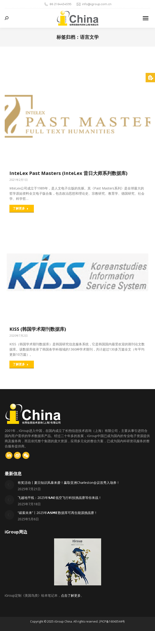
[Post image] (9, 484)
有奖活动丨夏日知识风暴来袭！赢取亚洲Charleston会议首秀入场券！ (69, 482)
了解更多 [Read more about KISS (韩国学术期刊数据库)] (20, 364)
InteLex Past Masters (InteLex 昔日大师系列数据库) (68, 173)
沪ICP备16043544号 (112, 621)
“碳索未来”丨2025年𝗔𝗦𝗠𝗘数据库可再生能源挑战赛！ (57, 512)
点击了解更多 (71, 595)
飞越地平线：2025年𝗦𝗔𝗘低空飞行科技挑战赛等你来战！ (60, 497)
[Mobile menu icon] (145, 18)
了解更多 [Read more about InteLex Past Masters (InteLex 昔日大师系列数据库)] (20, 208)
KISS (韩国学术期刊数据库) (37, 329)
